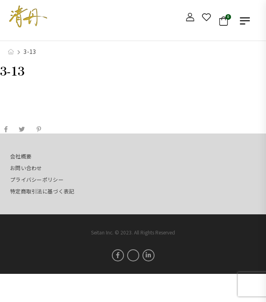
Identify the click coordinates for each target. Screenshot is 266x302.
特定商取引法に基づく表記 (42, 191)
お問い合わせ (26, 168)
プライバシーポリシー (37, 179)
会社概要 (20, 156)
